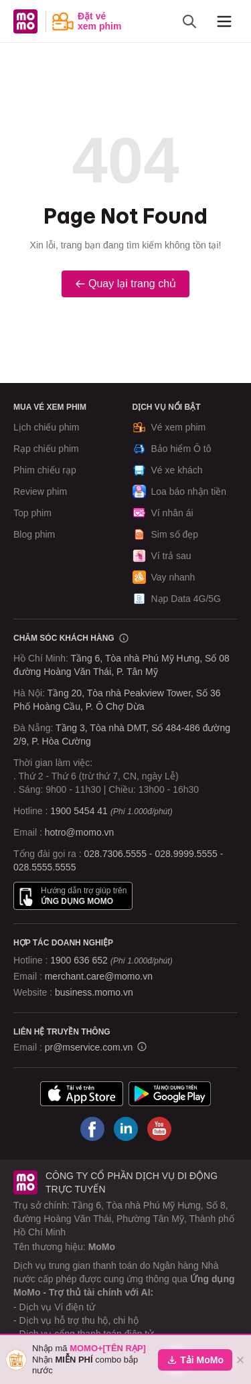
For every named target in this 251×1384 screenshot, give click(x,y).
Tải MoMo (195, 1360)
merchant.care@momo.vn (99, 976)
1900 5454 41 (79, 810)
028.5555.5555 (44, 867)
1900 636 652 (111, 960)
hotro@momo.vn (79, 832)
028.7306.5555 (115, 853)
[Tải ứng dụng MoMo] (81, 1093)
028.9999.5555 (186, 853)
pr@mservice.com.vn (89, 1047)
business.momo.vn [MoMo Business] (94, 992)
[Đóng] (240, 1360)
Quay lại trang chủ (125, 283)
